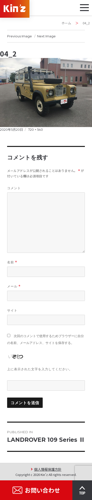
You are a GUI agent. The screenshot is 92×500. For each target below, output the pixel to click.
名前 (12, 262)
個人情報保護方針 (48, 469)
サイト (12, 310)
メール (14, 286)
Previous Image (19, 36)
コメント (14, 188)
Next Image (46, 36)
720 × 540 (35, 129)
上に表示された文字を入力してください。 (39, 369)
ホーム (66, 23)
